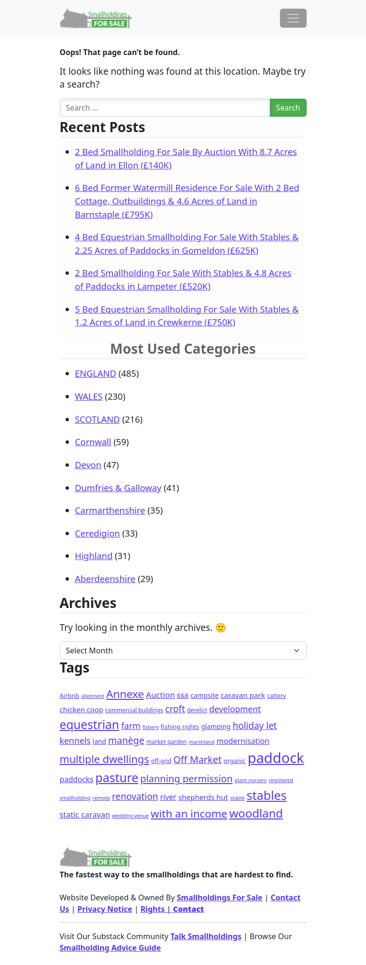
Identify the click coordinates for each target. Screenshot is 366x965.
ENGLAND (95, 373)
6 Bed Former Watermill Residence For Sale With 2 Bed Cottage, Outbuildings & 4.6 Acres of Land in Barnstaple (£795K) (187, 200)
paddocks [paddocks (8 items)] (77, 779)
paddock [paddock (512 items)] (275, 757)
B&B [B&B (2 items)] (183, 696)
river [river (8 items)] (168, 797)
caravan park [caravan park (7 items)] (243, 695)
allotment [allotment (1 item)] (92, 696)
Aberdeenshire (105, 578)
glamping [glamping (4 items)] (216, 726)
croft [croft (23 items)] (175, 709)
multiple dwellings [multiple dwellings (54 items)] (104, 759)
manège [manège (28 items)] (126, 740)
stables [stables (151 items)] (266, 795)
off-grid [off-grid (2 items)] (161, 761)
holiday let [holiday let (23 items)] (255, 725)
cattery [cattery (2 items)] (276, 696)
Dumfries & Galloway (118, 488)
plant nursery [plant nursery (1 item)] (250, 780)
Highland (94, 555)
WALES (89, 396)
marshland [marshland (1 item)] (201, 742)
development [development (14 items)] (235, 709)
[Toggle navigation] (293, 18)
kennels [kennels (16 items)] (75, 740)
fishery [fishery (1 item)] (151, 727)
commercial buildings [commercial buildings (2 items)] (134, 710)
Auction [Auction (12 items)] (160, 694)
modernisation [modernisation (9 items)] (242, 741)
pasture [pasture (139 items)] (116, 777)
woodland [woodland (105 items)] (256, 813)
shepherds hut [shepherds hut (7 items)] (203, 797)
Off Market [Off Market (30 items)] (197, 759)
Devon (88, 465)
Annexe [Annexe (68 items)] (125, 693)
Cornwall (93, 442)
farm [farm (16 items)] (130, 725)
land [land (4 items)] (99, 741)
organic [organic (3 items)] (234, 760)
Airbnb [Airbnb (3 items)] (69, 695)
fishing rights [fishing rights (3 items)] (180, 726)
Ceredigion (97, 533)
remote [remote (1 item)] (101, 798)
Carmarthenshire (110, 510)
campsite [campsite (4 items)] (205, 695)
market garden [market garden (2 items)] (166, 742)
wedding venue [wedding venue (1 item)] (130, 815)
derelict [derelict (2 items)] (197, 710)
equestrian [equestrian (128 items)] (90, 724)
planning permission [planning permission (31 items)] (186, 778)
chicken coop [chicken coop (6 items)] (81, 709)
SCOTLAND (97, 419)
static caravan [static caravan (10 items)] (85, 814)
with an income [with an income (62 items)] (189, 813)
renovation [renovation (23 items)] (135, 796)
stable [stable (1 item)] (237, 798)
